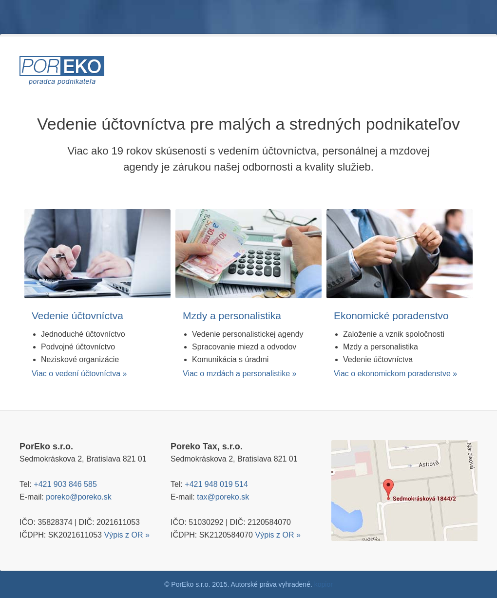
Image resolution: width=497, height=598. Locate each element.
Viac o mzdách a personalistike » (240, 373)
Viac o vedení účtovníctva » (79, 373)
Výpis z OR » (126, 535)
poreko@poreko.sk (79, 497)
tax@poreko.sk (223, 497)
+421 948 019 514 (216, 484)
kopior (323, 584)
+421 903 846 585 (65, 484)
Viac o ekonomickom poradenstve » (395, 373)
